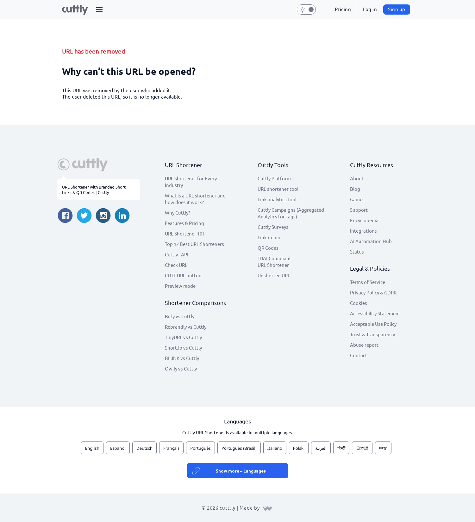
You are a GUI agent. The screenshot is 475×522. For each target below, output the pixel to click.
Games (357, 199)
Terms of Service (367, 282)
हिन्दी (341, 448)
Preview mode (180, 286)
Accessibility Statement (375, 313)
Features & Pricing (184, 223)
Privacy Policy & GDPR (373, 292)
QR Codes (268, 248)
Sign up (396, 9)
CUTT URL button (183, 275)
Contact (358, 355)
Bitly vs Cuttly (179, 316)
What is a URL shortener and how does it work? (195, 198)
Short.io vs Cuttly (183, 348)
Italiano (274, 448)
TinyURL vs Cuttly (183, 337)
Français (171, 448)
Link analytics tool (277, 199)
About (357, 178)
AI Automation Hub (371, 241)
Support (359, 210)
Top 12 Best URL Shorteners (194, 244)
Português (200, 448)
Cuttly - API (176, 254)
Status (357, 251)
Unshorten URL (274, 275)
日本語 (362, 448)
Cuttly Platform (274, 178)
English (92, 448)
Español (118, 448)
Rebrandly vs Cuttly (185, 327)
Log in (370, 9)
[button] (99, 9)
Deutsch (144, 448)
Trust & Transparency (372, 334)
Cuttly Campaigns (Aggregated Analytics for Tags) (291, 213)
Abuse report (364, 345)
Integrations (363, 231)
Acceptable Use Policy (373, 324)
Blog (355, 189)
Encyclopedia (364, 220)
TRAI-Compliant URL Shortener (274, 261)
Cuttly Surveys (273, 227)
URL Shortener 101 (185, 233)
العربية (321, 448)
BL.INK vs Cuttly (182, 358)
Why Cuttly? (177, 212)
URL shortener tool (278, 189)
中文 (383, 448)
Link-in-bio (269, 237)
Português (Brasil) (239, 448)
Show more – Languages (241, 471)
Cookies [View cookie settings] (358, 303)
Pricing (343, 9)
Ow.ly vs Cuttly (181, 368)
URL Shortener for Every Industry (191, 181)
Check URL (176, 265)
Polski (298, 448)
